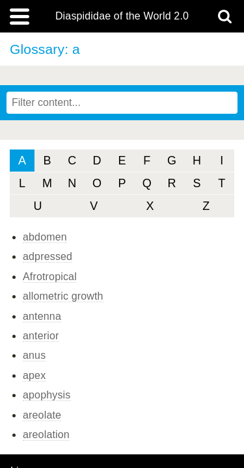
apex (34, 375)
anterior (41, 335)
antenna (42, 316)
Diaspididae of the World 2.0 (122, 16)
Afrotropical (50, 276)
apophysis (47, 394)
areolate (42, 415)
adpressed (47, 256)
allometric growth (63, 296)
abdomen (45, 236)
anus (34, 355)
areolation (46, 434)
